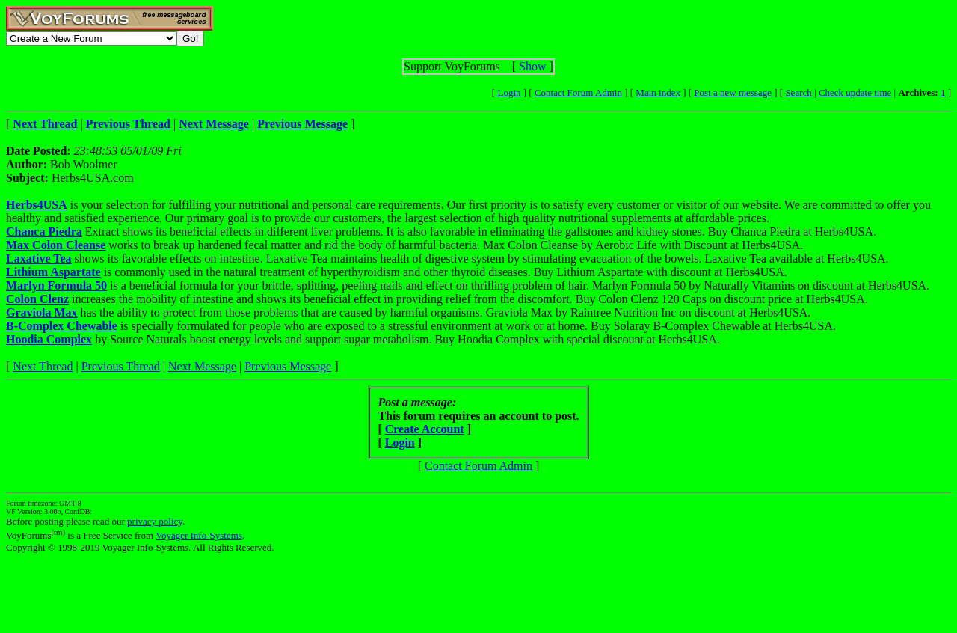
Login (508, 92)
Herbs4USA (36, 204)
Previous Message (287, 366)
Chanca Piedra (44, 231)
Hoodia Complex (49, 339)
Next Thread (43, 366)
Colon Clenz (37, 299)
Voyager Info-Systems (199, 535)
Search (798, 92)
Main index (658, 92)
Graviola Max (42, 312)
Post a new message (733, 92)
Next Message (202, 366)
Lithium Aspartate (53, 272)
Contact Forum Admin (578, 92)
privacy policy (154, 521)
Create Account (424, 429)
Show (532, 66)
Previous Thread (120, 366)
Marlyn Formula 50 (56, 285)
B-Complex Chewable (61, 325)
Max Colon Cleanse (55, 245)
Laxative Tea (39, 258)
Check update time (855, 92)
